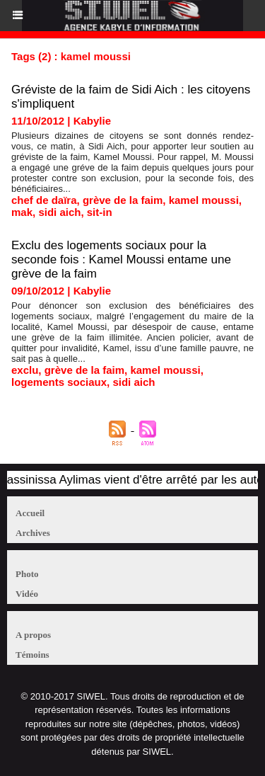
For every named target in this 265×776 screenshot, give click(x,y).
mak (22, 212)
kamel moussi (204, 200)
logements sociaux (59, 382)
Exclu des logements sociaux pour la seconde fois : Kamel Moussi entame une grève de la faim (121, 259)
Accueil (30, 513)
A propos (33, 634)
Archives (33, 532)
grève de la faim (123, 200)
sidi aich (59, 212)
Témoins (32, 654)
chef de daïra (44, 200)
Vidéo (27, 593)
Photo (27, 574)
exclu (24, 370)
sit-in (99, 212)
